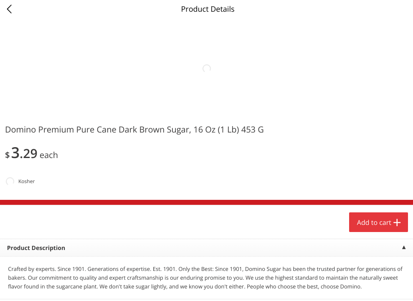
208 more (373, 107)
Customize (146, 286)
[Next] (396, 202)
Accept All (27, 286)
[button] (57, 192)
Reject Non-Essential (86, 286)
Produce (24, 107)
